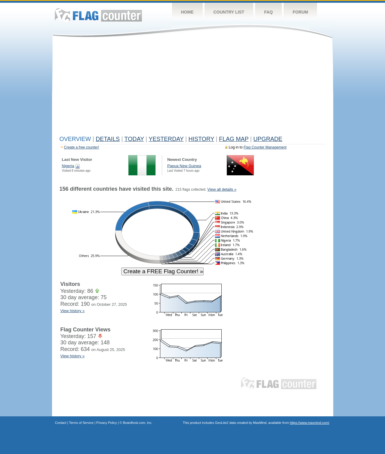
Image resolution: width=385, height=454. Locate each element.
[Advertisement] (193, 88)
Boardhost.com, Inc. (137, 422)
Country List (229, 12)
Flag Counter (98, 15)
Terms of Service (81, 422)
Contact (60, 422)
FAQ (268, 12)
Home (187, 12)
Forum (300, 12)
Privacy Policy (106, 422)
